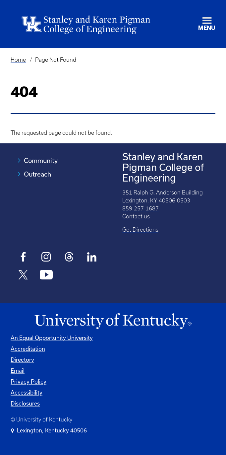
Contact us (136, 216)
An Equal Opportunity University (52, 338)
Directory (22, 359)
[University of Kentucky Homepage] (113, 321)
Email (18, 370)
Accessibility (26, 392)
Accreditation (28, 348)
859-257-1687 (140, 208)
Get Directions (140, 230)
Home (18, 60)
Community (41, 160)
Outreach (37, 174)
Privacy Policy (28, 381)
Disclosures (25, 403)
